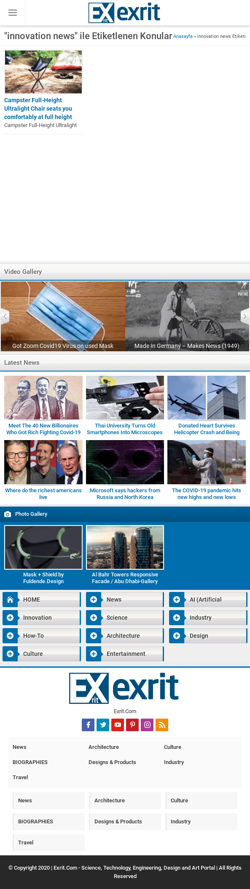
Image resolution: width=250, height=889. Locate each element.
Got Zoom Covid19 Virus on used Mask (62, 345)
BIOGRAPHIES (30, 762)
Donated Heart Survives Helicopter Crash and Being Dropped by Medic (206, 432)
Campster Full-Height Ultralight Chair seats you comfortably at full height (38, 108)
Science (107, 617)
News (103, 599)
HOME (21, 599)
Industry (190, 617)
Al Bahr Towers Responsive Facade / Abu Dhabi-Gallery (125, 577)
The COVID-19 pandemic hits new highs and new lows (206, 493)
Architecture (113, 635)
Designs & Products (112, 762)
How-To (23, 635)
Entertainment (115, 653)
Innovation (27, 617)
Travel (20, 777)
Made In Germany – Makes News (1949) (186, 345)
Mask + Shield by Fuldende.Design (43, 577)
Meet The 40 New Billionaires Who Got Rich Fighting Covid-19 (43, 428)
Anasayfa (183, 36)
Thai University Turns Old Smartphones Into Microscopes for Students (125, 432)
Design (188, 635)
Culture (23, 653)
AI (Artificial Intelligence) (195, 599)
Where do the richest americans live (43, 493)
